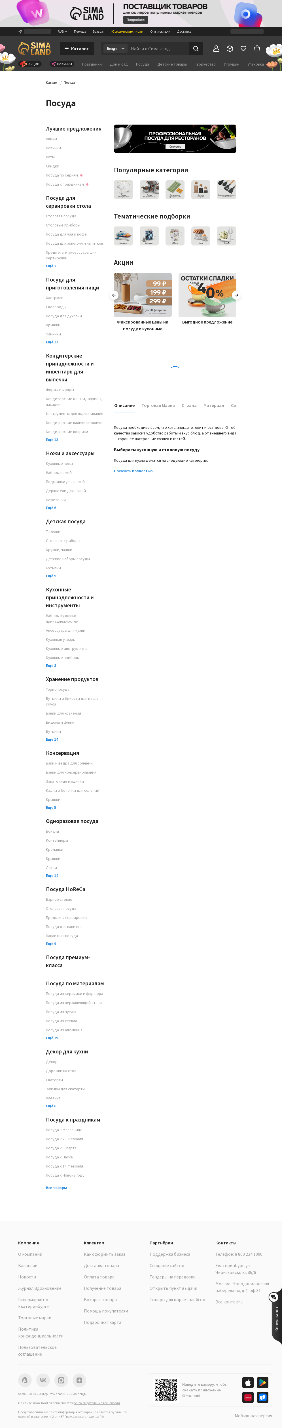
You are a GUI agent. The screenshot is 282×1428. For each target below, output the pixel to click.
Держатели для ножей (66, 490)
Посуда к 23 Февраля (64, 1138)
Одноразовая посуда (72, 820)
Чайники (53, 334)
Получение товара (102, 1288)
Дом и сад (119, 64)
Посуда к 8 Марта (61, 1147)
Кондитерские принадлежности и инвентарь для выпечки (70, 367)
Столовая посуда (61, 216)
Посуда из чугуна (61, 1011)
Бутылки (53, 567)
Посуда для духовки (64, 315)
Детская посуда (66, 521)
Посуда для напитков (65, 926)
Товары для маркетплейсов (177, 1299)
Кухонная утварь (60, 639)
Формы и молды (60, 389)
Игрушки (231, 64)
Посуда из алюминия (64, 1029)
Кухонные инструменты (66, 648)
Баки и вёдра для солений (69, 763)
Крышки (53, 324)
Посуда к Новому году (65, 1175)
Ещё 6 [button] (51, 507)
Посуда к (67, 184)
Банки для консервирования (71, 772)
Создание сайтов (167, 1265)
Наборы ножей (59, 472)
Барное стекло (59, 899)
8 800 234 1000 (248, 1254)
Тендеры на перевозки (173, 1277)
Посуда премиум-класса (68, 961)
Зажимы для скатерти (65, 1088)
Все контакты (229, 1302)
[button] (277, 1317)
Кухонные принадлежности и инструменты (70, 597)
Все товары (56, 1187)
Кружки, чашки (59, 549)
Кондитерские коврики (67, 431)
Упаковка (256, 64)
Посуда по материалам (75, 983)
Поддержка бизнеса (170, 1254)
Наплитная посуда (62, 935)
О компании (30, 1254)
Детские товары (172, 64)
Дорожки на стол (61, 1070)
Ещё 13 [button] (52, 342)
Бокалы (52, 831)
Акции (51, 138)
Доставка (184, 31)
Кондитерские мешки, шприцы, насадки (74, 401)
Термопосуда (57, 689)
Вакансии (27, 1265)
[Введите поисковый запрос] (158, 48)
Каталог (52, 82)
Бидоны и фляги (60, 722)
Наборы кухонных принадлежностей (62, 618)
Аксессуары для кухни (65, 630)
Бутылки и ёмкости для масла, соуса (72, 701)
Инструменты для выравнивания (74, 413)
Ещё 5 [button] (51, 575)
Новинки (53, 147)
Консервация (62, 752)
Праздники (92, 64)
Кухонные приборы (63, 657)
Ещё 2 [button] (51, 265)
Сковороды (56, 306)
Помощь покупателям (106, 1311)
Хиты (50, 156)
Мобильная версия (253, 1415)
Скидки (52, 166)
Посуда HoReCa (65, 888)
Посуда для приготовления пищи (72, 283)
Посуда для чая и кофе (66, 234)
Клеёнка (53, 1098)
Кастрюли (54, 297)
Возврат (99, 31)
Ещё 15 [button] (52, 1037)
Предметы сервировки (66, 917)
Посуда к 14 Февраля (64, 1166)
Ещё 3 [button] (51, 665)
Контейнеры (57, 840)
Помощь (80, 31)
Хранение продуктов (72, 678)
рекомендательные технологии (96, 1403)
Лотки (51, 867)
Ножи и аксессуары (70, 453)
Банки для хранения (63, 713)
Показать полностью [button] (133, 470)
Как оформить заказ (104, 1254)
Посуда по (64, 175)
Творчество (205, 64)
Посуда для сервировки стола (68, 201)
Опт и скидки (160, 31)
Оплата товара (99, 1277)
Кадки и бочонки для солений (72, 790)
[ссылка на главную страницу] (34, 48)
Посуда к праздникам (73, 1119)
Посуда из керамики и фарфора (74, 993)
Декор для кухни (67, 1051)
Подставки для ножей (65, 481)
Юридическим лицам (127, 31)
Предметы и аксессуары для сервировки (71, 255)
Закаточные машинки (65, 781)
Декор (52, 1061)
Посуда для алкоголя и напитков (74, 243)
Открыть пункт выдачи (173, 1288)
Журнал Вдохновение (40, 1288)
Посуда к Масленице (64, 1129)
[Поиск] (196, 48)
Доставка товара (101, 1265)
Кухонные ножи (59, 463)
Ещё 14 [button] (52, 739)
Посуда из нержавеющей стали (74, 1002)
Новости (27, 1277)
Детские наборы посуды (68, 558)
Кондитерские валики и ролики (74, 422)
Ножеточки (56, 499)
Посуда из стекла (61, 1020)
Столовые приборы (63, 225)
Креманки (54, 849)
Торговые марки (34, 1317)
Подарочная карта (102, 1322)
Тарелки (53, 531)
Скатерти (54, 1079)
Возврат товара (100, 1299)
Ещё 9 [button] (51, 943)
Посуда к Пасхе (59, 1157)
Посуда (142, 64)
